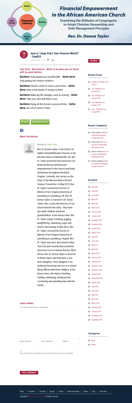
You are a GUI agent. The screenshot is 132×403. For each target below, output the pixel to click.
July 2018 (94, 287)
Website (65, 341)
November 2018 (96, 270)
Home (22, 391)
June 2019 (94, 241)
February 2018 (96, 307)
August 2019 (95, 233)
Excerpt (52, 391)
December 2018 (96, 266)
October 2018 (96, 274)
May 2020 (94, 199)
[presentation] (40, 363)
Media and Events (73, 391)
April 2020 (94, 204)
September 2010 (97, 320)
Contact (61, 391)
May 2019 (94, 245)
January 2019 (96, 262)
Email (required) (46, 341)
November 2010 (96, 316)
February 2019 (96, 258)
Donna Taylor (35, 60)
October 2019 (96, 228)
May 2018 (94, 295)
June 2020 (94, 195)
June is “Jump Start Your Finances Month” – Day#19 (55, 55)
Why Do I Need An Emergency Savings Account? (99, 135)
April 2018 (94, 299)
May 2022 (94, 187)
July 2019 (94, 237)
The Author (31, 391)
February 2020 (96, 212)
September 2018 (97, 278)
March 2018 (95, 303)
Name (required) (25, 341)
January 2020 (96, 216)
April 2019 (94, 249)
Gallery (85, 391)
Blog (43, 60)
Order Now (103, 391)
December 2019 (96, 220)
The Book (42, 391)
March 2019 (95, 253)
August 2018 (95, 282)
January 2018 (96, 311)
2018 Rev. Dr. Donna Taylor (36, 396)
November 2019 (96, 224)
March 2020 (95, 208)
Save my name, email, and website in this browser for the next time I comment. (46, 353)
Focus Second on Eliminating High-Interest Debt (99, 144)
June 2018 (94, 291)
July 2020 (94, 191)
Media (93, 345)
